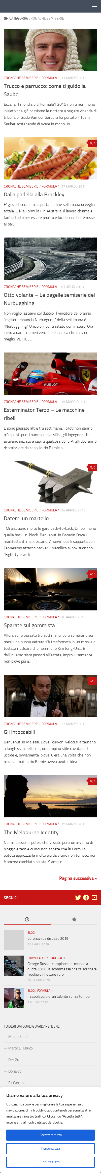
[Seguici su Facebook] (86, 898)
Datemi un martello (26, 518)
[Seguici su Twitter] (78, 898)
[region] (50, 1130)
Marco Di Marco (20, 1048)
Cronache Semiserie (21, 78)
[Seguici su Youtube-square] (94, 898)
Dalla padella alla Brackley (34, 194)
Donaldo (14, 1071)
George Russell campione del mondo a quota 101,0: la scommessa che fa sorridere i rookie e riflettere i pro (62, 969)
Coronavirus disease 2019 (47, 938)
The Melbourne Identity (31, 832)
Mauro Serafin (19, 1036)
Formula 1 (51, 78)
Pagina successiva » (78, 878)
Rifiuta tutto (50, 1162)
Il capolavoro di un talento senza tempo (58, 996)
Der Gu (13, 1060)
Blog (31, 932)
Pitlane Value (56, 958)
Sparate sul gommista (29, 625)
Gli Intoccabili (19, 732)
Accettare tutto (51, 1135)
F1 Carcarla (16, 1083)
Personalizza (50, 1148)
